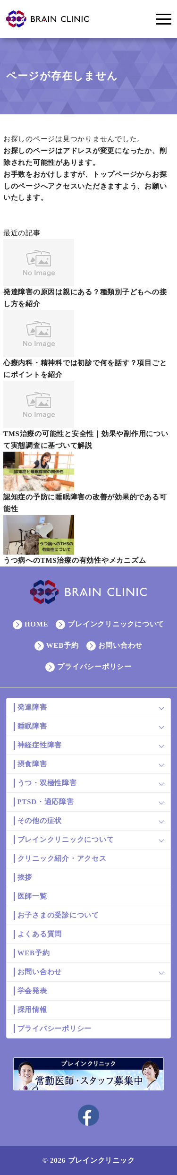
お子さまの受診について (58, 915)
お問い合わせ (120, 645)
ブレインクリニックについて (115, 624)
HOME (37, 624)
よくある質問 (39, 934)
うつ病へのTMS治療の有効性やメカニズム (74, 560)
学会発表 (32, 991)
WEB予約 (62, 645)
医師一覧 (32, 896)
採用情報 (32, 1009)
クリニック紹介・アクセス (62, 858)
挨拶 (25, 877)
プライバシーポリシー (94, 666)
